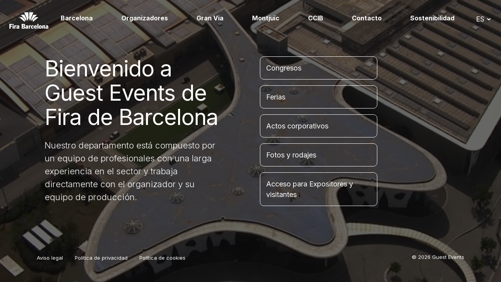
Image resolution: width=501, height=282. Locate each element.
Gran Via (209, 18)
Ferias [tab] (275, 97)
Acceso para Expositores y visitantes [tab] (309, 189)
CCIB (315, 18)
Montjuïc (265, 18)
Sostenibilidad (432, 18)
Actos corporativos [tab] (297, 126)
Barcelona (77, 18)
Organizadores (144, 18)
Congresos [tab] (283, 68)
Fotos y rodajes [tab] (291, 155)
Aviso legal (50, 258)
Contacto (367, 18)
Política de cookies (162, 258)
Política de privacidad (101, 258)
